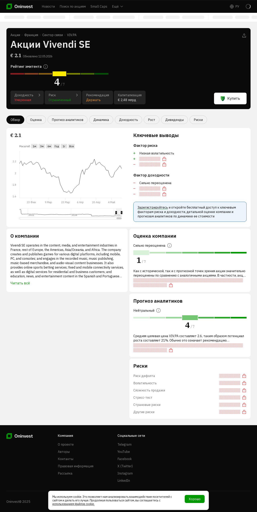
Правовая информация (75, 466)
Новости (48, 6)
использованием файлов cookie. (73, 504)
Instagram (125, 473)
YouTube (123, 452)
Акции (15, 35)
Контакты (65, 459)
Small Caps (99, 6)
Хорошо (195, 499)
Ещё (117, 6)
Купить (230, 98)
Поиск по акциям (73, 6)
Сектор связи (52, 35)
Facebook (124, 459)
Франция (31, 35)
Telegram (124, 444)
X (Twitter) (125, 466)
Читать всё (20, 283)
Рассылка (65, 473)
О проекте (66, 444)
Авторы (64, 452)
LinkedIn (123, 481)
